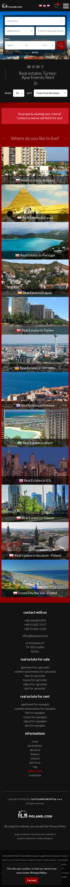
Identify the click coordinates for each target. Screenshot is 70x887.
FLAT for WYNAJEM (35, 712)
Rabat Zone (35, 771)
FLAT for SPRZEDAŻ (35, 675)
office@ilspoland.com (35, 635)
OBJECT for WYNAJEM (35, 721)
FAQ (35, 766)
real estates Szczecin (30, 855)
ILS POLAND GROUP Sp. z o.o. (47, 799)
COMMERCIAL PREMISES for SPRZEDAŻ (35, 671)
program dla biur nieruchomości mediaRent (35, 834)
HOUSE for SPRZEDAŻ (35, 680)
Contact (35, 758)
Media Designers (45, 838)
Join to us (35, 762)
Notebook (35, 775)
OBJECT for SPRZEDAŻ (35, 684)
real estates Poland (11, 855)
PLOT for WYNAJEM (35, 725)
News (35, 741)
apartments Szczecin (50, 855)
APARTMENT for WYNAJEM (35, 704)
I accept (31, 880)
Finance (35, 754)
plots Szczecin (50, 859)
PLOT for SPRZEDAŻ (35, 688)
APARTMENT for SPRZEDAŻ (35, 667)
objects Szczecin (35, 859)
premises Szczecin (19, 859)
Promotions (35, 745)
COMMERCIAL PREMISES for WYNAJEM (35, 708)
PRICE (7, 39)
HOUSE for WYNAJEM (35, 717)
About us (35, 750)
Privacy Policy (57, 826)
